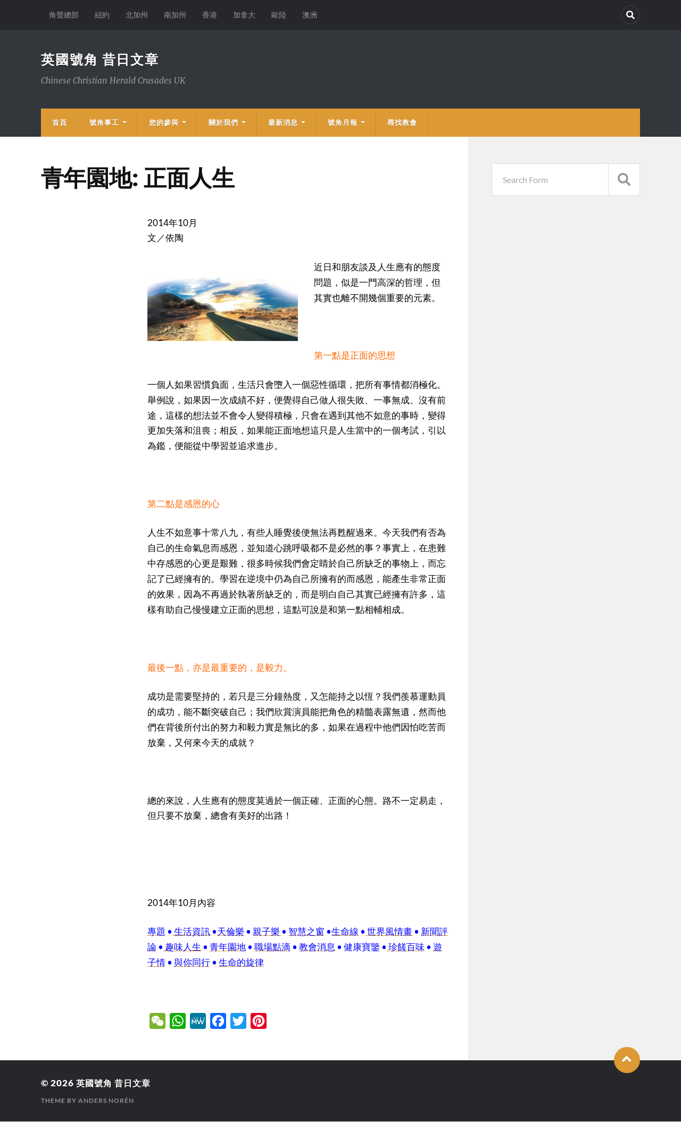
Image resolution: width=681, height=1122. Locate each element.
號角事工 (104, 123)
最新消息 (283, 123)
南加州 (175, 14)
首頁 (59, 123)
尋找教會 (402, 123)
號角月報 (343, 123)
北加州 (137, 14)
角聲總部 (64, 14)
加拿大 (244, 14)
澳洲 (309, 14)
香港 (209, 14)
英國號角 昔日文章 (102, 60)
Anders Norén (106, 1101)
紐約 (102, 14)
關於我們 (223, 123)
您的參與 (164, 123)
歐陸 (278, 14)
